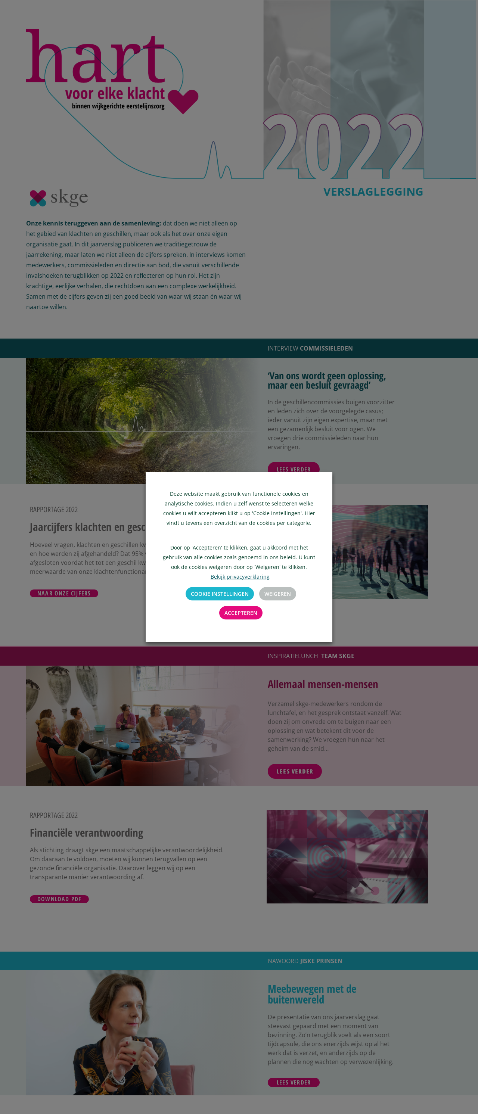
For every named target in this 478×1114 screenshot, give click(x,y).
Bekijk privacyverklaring (240, 576)
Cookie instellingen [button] (220, 593)
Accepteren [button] (240, 612)
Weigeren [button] (277, 593)
